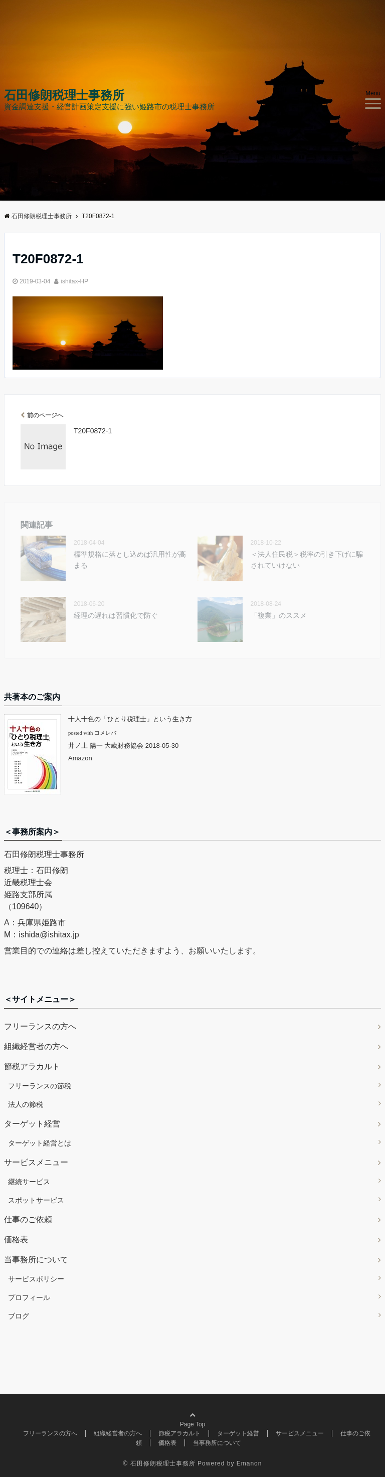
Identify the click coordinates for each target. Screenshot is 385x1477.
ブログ (18, 1316)
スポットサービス (36, 1200)
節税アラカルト (32, 1066)
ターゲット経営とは (39, 1143)
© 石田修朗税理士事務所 (159, 1463)
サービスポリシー (36, 1279)
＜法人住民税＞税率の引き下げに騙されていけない (307, 559)
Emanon (249, 1463)
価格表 (16, 1239)
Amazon (80, 758)
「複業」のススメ (279, 615)
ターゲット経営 (32, 1123)
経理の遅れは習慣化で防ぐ (116, 615)
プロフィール (29, 1297)
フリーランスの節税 (39, 1086)
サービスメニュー (36, 1162)
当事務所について (36, 1259)
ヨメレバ (105, 733)
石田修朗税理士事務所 (64, 95)
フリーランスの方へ (40, 1026)
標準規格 (130, 559)
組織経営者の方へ (36, 1046)
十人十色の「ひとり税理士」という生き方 (130, 719)
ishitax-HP (74, 281)
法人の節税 (25, 1104)
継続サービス (29, 1182)
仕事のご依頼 (28, 1219)
